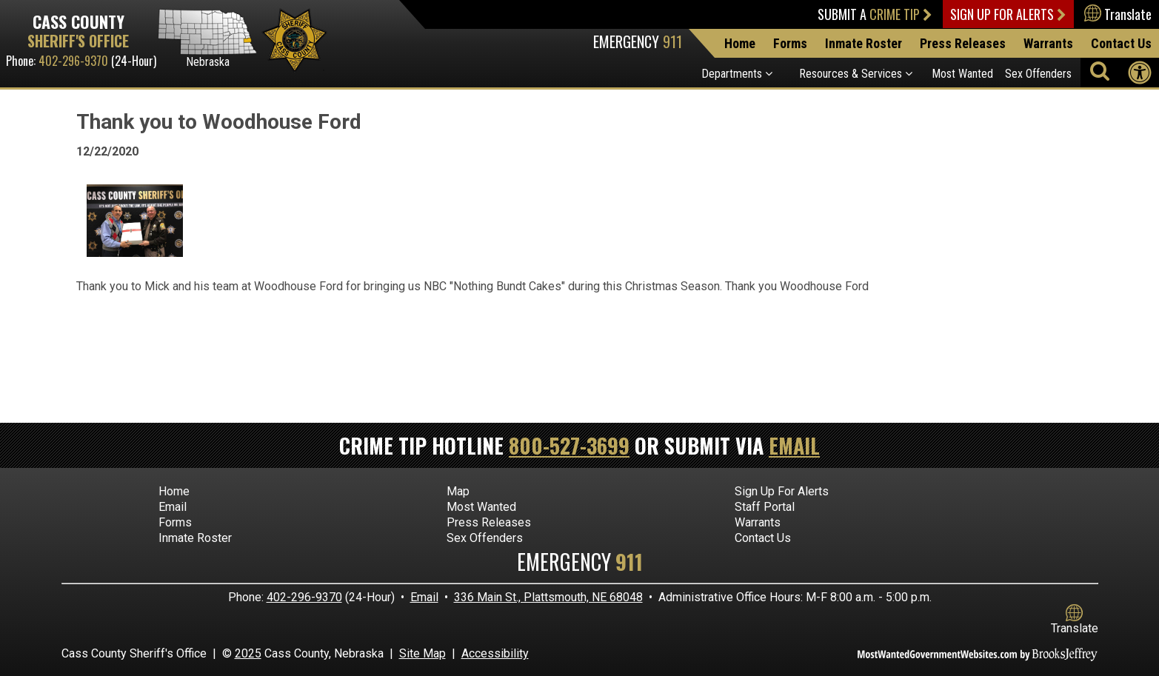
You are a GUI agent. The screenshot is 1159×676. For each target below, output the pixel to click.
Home (739, 43)
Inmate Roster (863, 43)
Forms (790, 43)
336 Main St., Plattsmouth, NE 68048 (548, 597)
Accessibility (495, 653)
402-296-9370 (73, 61)
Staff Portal (765, 507)
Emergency (637, 41)
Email (794, 445)
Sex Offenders (1038, 74)
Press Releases (963, 43)
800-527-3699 (569, 445)
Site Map (422, 653)
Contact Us (1121, 43)
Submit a (875, 14)
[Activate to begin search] (1099, 70)
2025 (248, 653)
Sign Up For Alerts (1008, 14)
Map (458, 491)
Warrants (1048, 43)
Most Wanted (962, 74)
